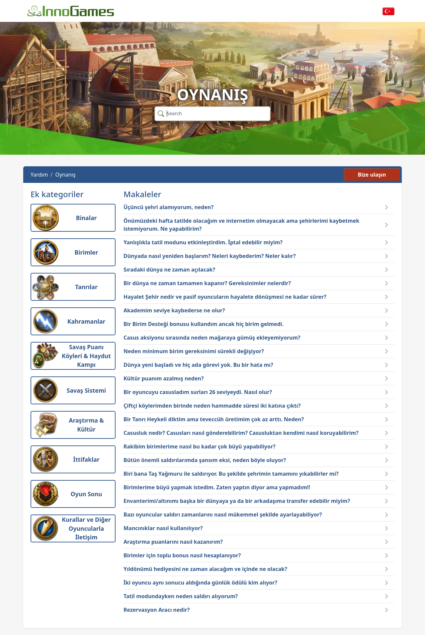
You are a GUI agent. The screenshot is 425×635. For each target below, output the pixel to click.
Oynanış (65, 174)
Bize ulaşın (372, 174)
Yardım (39, 174)
